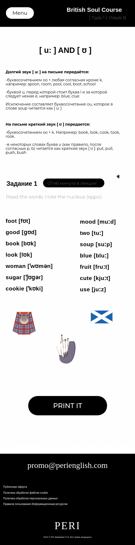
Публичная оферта (15, 486)
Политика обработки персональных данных (30, 498)
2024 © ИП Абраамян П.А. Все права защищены (67, 537)
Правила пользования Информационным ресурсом (35, 504)
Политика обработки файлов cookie (25, 492)
